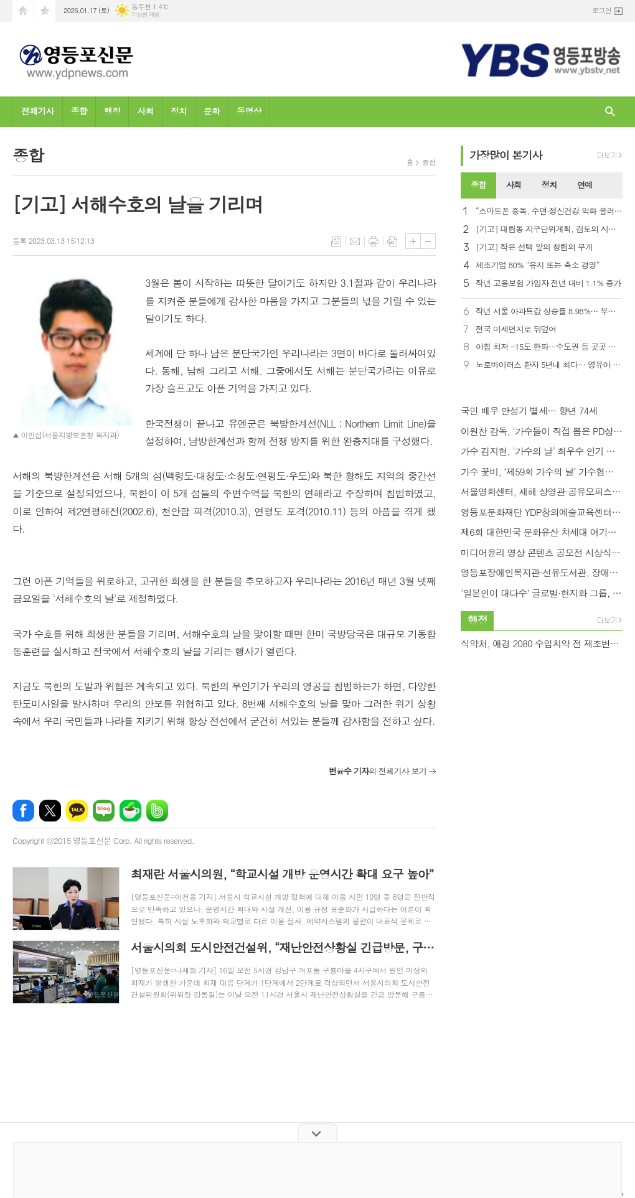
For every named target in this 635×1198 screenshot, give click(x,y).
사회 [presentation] (513, 184)
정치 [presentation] (549, 184)
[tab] (478, 185)
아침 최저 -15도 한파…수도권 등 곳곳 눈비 (549, 347)
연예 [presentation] (584, 184)
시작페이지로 (23, 11)
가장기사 (505, 154)
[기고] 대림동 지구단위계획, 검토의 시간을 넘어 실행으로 (549, 229)
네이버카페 (130, 810)
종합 (79, 111)
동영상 (249, 111)
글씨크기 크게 (413, 241)
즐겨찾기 (44, 11)
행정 (112, 111)
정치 (179, 111)
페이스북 (23, 810)
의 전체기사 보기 (377, 771)
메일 (355, 241)
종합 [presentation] (478, 184)
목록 (336, 241)
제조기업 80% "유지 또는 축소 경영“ (538, 265)
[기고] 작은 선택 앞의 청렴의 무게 (534, 247)
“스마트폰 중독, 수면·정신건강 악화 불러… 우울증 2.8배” (549, 211)
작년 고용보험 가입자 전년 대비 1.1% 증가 (548, 283)
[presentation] (613, 185)
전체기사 (37, 111)
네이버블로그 (104, 810)
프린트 (373, 241)
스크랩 (392, 241)
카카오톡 (77, 810)
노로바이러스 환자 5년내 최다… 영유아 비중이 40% (549, 365)
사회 (145, 111)
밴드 (157, 810)
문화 (212, 111)
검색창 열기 (610, 111)
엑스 (50, 810)
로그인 (601, 10)
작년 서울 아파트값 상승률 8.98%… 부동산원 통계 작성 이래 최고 (549, 311)
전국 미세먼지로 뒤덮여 (516, 329)
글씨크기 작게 (428, 241)
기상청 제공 (145, 15)
